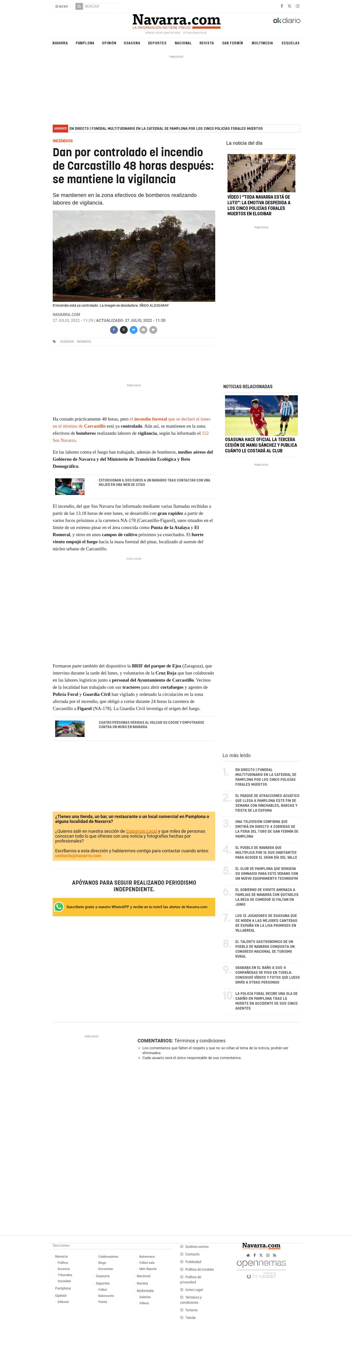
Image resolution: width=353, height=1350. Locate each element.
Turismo (191, 1310)
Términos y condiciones (200, 1041)
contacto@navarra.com (78, 855)
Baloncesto (106, 1296)
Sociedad (64, 1281)
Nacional (183, 42)
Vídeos (144, 1303)
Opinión (109, 42)
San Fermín (232, 42)
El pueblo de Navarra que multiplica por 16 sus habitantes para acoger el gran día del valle (266, 852)
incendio (84, 341)
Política (63, 1263)
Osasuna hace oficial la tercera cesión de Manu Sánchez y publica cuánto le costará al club (261, 446)
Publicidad (193, 1262)
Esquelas (291, 42)
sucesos (67, 341)
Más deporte (148, 1269)
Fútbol (102, 1289)
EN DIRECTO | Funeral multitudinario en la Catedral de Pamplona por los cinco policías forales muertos (166, 129)
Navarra (60, 42)
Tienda (190, 1318)
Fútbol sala (146, 1263)
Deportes (157, 42)
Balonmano (147, 1256)
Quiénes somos (197, 1247)
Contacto (192, 1254)
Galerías (145, 1297)
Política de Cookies (199, 1269)
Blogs (102, 1263)
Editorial (63, 1302)
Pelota (102, 1302)
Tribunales (65, 1275)
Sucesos (64, 1269)
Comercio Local (141, 831)
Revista (207, 42)
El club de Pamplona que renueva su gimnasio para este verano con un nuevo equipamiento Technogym (266, 873)
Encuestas (105, 1269)
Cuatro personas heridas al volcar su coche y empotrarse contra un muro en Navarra (151, 725)
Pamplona (85, 42)
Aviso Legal (194, 1290)
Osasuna (132, 42)
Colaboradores (108, 1256)
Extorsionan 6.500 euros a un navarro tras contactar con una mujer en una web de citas (154, 483)
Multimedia (262, 42)
